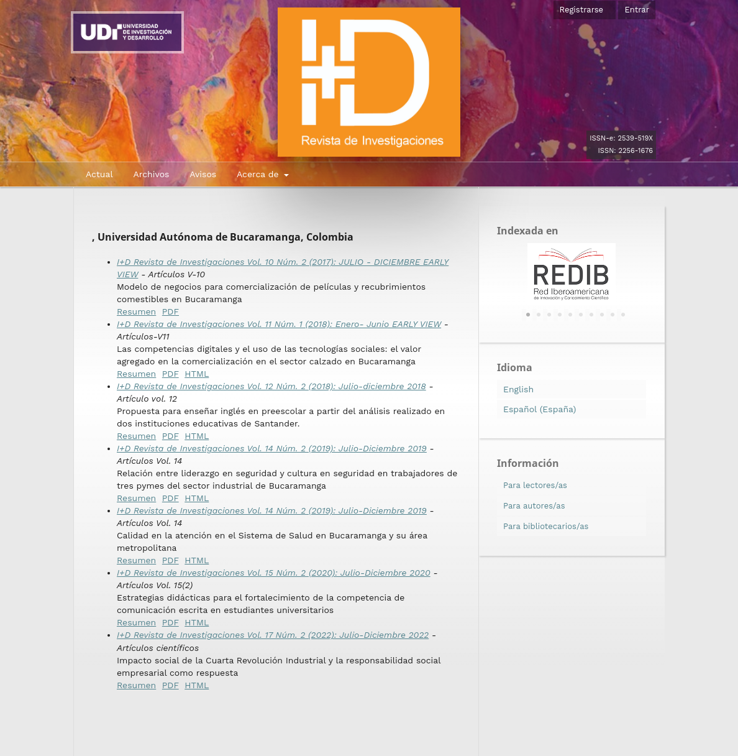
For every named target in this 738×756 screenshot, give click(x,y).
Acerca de (259, 174)
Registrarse (582, 9)
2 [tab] (538, 315)
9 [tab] (612, 315)
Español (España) (539, 409)
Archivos (151, 174)
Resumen (136, 311)
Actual (99, 174)
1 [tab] (528, 315)
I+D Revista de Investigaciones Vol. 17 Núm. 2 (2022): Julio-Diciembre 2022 (273, 635)
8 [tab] (602, 315)
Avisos (202, 174)
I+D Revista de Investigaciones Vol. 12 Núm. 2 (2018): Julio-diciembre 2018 (271, 386)
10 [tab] (623, 315)
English (518, 389)
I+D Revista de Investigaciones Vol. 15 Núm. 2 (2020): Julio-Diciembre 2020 (273, 573)
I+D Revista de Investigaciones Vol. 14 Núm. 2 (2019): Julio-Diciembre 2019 (272, 448)
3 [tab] (549, 315)
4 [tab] (560, 315)
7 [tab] (591, 315)
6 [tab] (581, 315)
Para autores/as (534, 505)
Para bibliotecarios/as (545, 526)
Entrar (636, 9)
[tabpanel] (571, 274)
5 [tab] (570, 315)
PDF (170, 311)
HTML (196, 374)
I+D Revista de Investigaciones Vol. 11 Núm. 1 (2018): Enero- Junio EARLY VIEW (279, 324)
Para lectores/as (535, 485)
